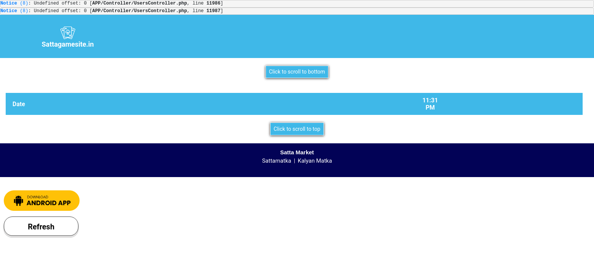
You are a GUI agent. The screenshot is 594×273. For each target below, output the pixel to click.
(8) (14, 3)
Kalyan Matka (315, 160)
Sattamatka (276, 160)
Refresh (41, 226)
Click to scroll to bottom (297, 72)
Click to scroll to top (297, 129)
